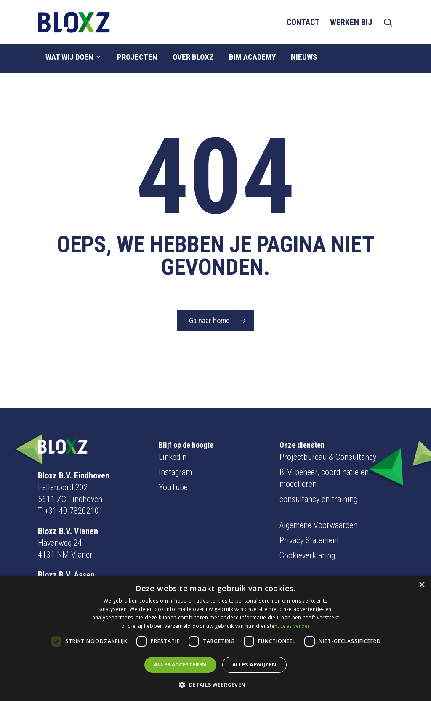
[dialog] (215, 638)
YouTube (173, 467)
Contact (303, 22)
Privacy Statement (309, 520)
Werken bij (351, 22)
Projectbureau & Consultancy (327, 437)
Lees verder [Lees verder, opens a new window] (295, 625)
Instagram (175, 452)
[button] (215, 685)
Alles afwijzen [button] (254, 664)
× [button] (421, 585)
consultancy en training (318, 479)
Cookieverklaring (307, 536)
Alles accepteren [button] (180, 664)
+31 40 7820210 (72, 491)
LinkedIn (172, 437)
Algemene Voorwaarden (318, 505)
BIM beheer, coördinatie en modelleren (324, 458)
